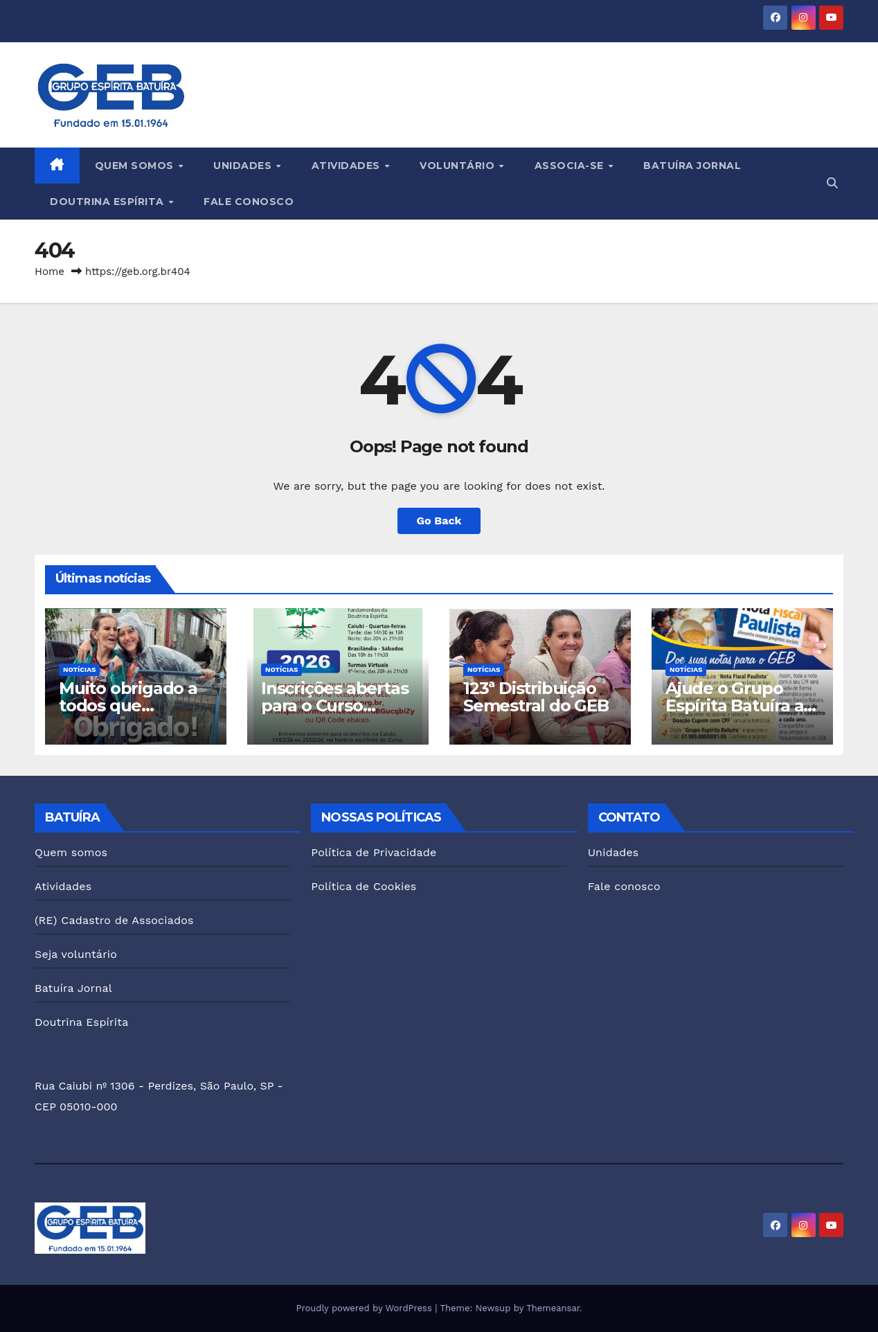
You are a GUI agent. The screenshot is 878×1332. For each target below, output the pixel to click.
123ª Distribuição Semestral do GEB (536, 697)
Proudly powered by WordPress (365, 1308)
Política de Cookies (363, 886)
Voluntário (459, 165)
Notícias (79, 669)
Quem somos (136, 165)
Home (49, 271)
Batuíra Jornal (692, 165)
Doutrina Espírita (108, 201)
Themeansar (553, 1308)
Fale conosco (249, 201)
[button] (832, 183)
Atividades (348, 165)
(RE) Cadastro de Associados (114, 920)
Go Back (439, 520)
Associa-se (571, 165)
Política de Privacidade (373, 852)
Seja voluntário (76, 954)
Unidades (244, 165)
